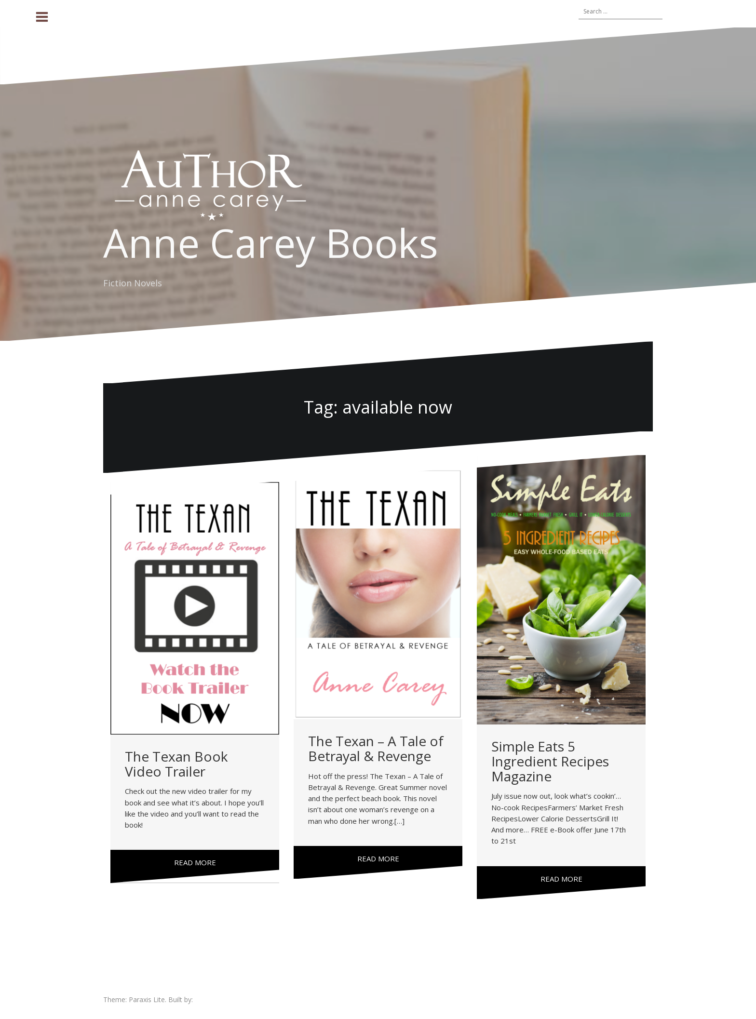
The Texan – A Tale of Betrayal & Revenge (376, 748)
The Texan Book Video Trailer (176, 763)
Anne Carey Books (270, 242)
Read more (195, 862)
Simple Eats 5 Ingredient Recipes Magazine (550, 761)
